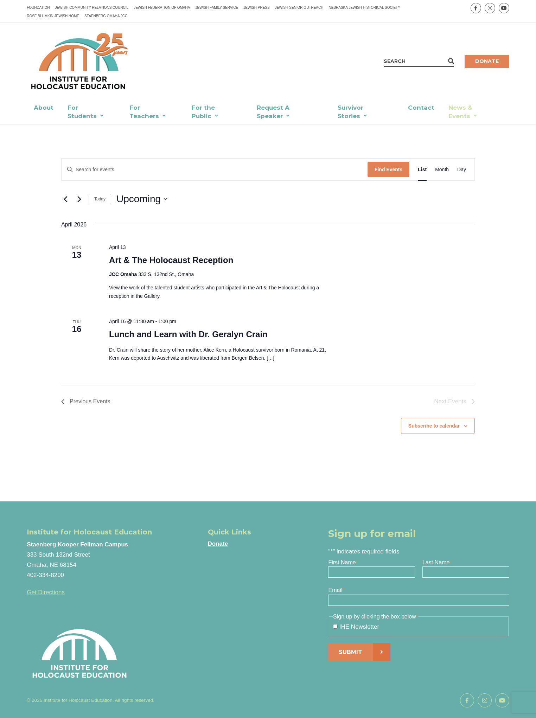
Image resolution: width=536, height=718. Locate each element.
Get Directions (46, 592)
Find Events (388, 169)
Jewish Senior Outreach (299, 7)
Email (336, 590)
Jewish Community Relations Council (92, 7)
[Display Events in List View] (422, 170)
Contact (421, 107)
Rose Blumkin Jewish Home (53, 16)
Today (100, 199)
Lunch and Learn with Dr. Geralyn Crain (188, 334)
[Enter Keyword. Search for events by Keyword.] (215, 170)
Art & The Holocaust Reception (171, 260)
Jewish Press (256, 7)
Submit (350, 652)
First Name (343, 562)
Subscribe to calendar (434, 426)
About (43, 107)
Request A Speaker (273, 112)
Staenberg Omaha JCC (105, 16)
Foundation (38, 7)
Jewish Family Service (217, 7)
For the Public (203, 112)
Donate (487, 61)
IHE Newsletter (359, 626)
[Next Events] (79, 199)
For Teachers (144, 112)
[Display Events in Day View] (461, 170)
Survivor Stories (350, 112)
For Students (82, 112)
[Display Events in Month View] (442, 170)
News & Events (460, 112)
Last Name (437, 562)
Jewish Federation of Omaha (162, 7)
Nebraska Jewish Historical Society (364, 7)
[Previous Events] (65, 199)
